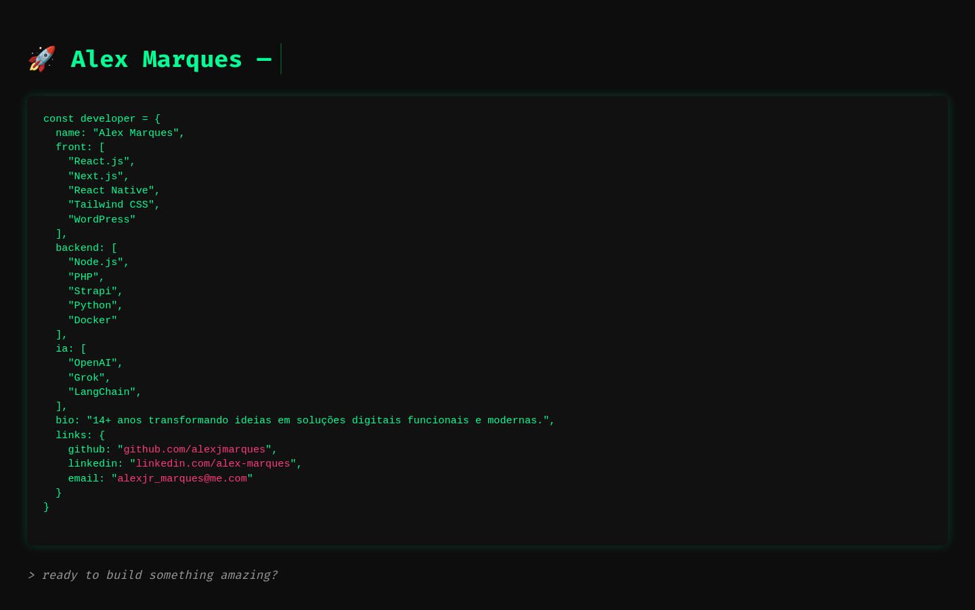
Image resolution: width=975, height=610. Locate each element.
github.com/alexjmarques (194, 449)
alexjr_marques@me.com (181, 479)
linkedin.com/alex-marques (213, 464)
